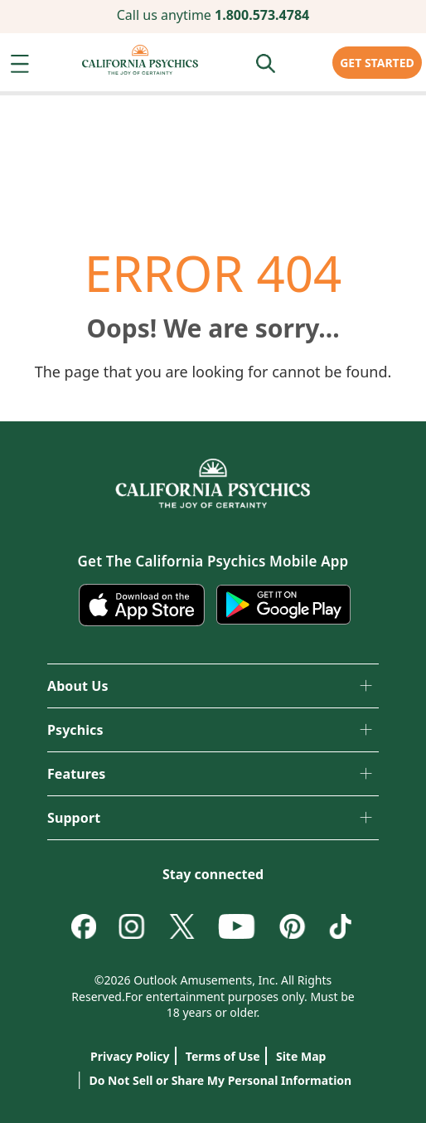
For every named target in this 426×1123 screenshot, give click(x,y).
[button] (23, 68)
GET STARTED (377, 62)
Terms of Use (223, 1056)
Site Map (301, 1056)
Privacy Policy (129, 1056)
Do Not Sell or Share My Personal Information (213, 1077)
